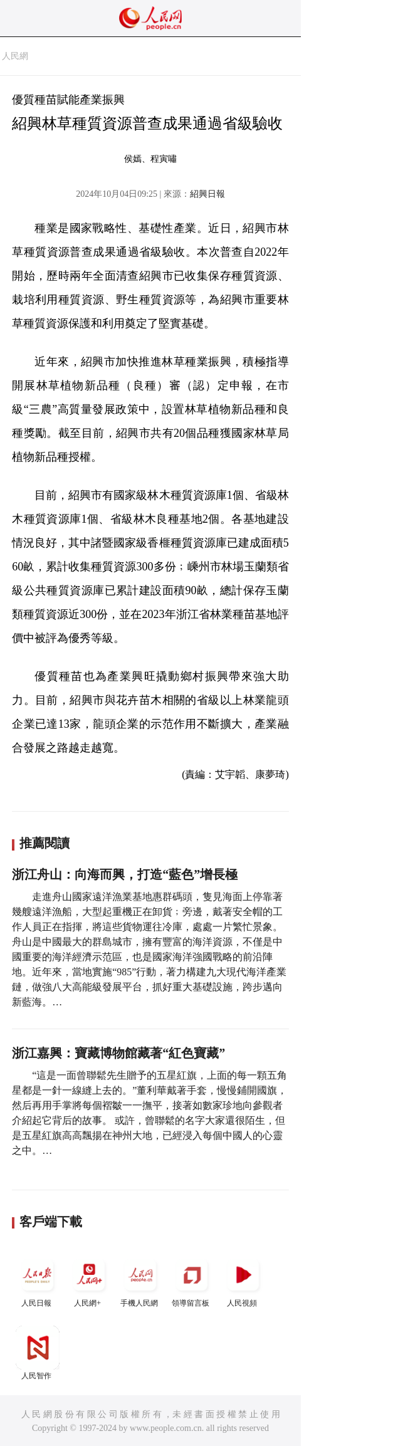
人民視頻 (243, 1280)
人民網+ (89, 1280)
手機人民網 (140, 1280)
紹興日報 (207, 194)
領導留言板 (192, 1280)
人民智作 (38, 1353)
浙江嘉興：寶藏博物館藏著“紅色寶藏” (118, 1053)
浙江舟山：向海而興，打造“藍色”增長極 (125, 874)
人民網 (15, 56)
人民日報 (38, 1280)
